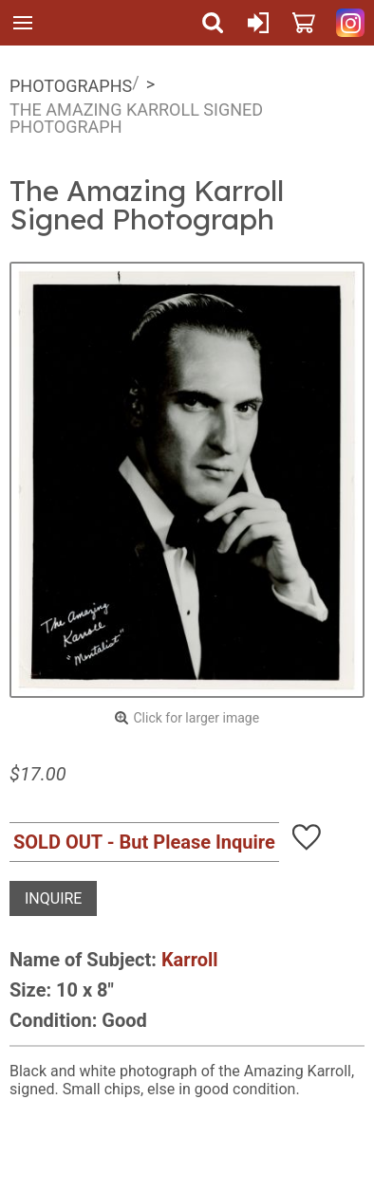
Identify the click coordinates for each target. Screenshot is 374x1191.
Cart (304, 23)
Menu (23, 23)
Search (212, 23)
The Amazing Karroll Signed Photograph (136, 118)
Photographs (70, 86)
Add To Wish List (307, 837)
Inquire (53, 898)
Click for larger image (196, 717)
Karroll (189, 959)
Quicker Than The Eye (67, 23)
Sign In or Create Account (258, 23)
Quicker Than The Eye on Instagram (350, 23)
